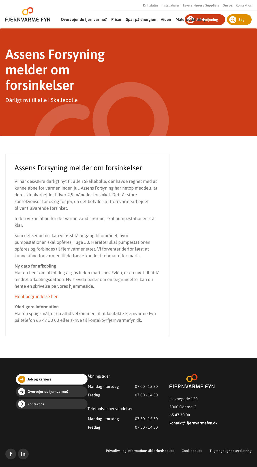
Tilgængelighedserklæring (231, 451)
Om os (227, 5)
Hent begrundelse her (36, 296)
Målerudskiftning (191, 19)
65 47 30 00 (179, 415)
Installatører (170, 5)
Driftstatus (150, 5)
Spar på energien (141, 19)
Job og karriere (34, 379)
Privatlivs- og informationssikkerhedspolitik (140, 451)
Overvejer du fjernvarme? (84, 19)
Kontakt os (244, 5)
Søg (236, 19)
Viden (166, 19)
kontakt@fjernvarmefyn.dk (193, 423)
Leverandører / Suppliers (201, 5)
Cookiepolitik (192, 451)
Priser (116, 19)
